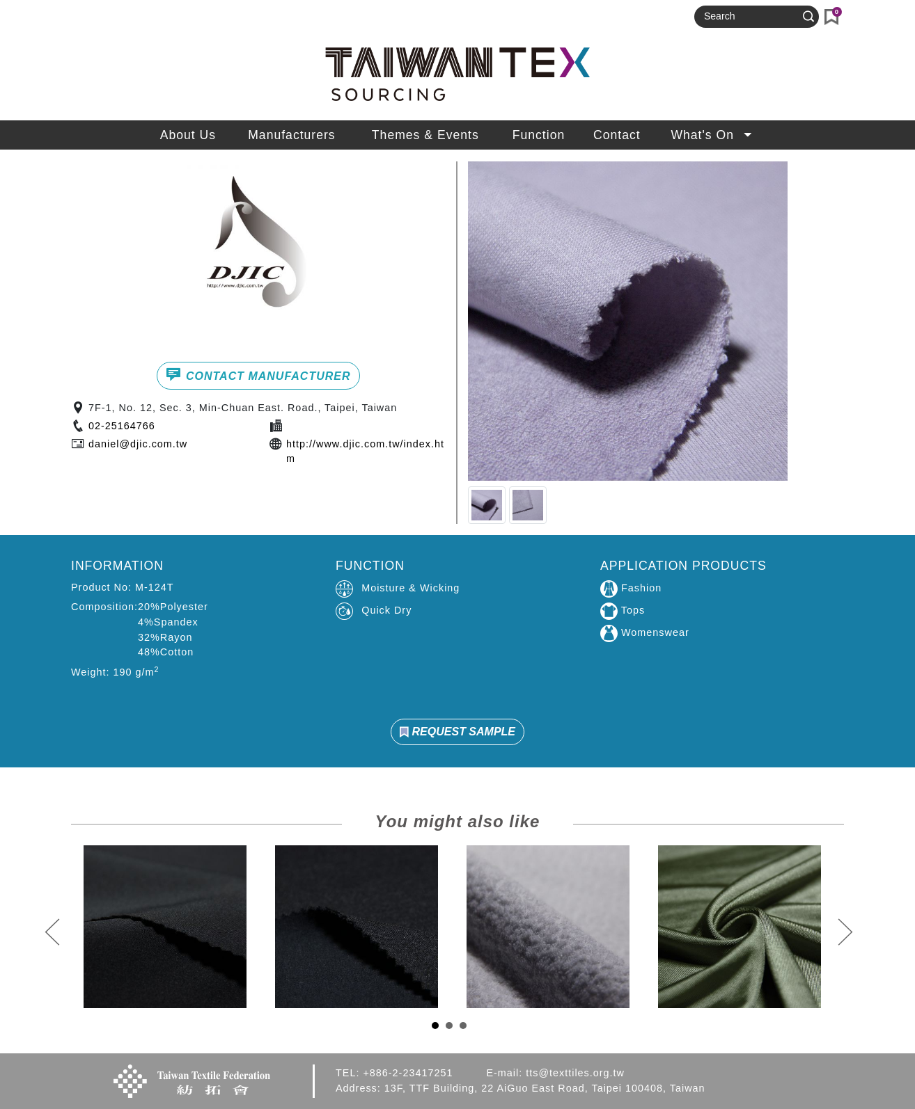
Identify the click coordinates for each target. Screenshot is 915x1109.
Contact (617, 135)
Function (539, 135)
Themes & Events (425, 135)
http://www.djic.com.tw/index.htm (365, 451)
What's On (713, 135)
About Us (188, 135)
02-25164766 (121, 425)
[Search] (750, 17)
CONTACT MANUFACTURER (258, 374)
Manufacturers (291, 135)
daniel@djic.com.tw (137, 443)
